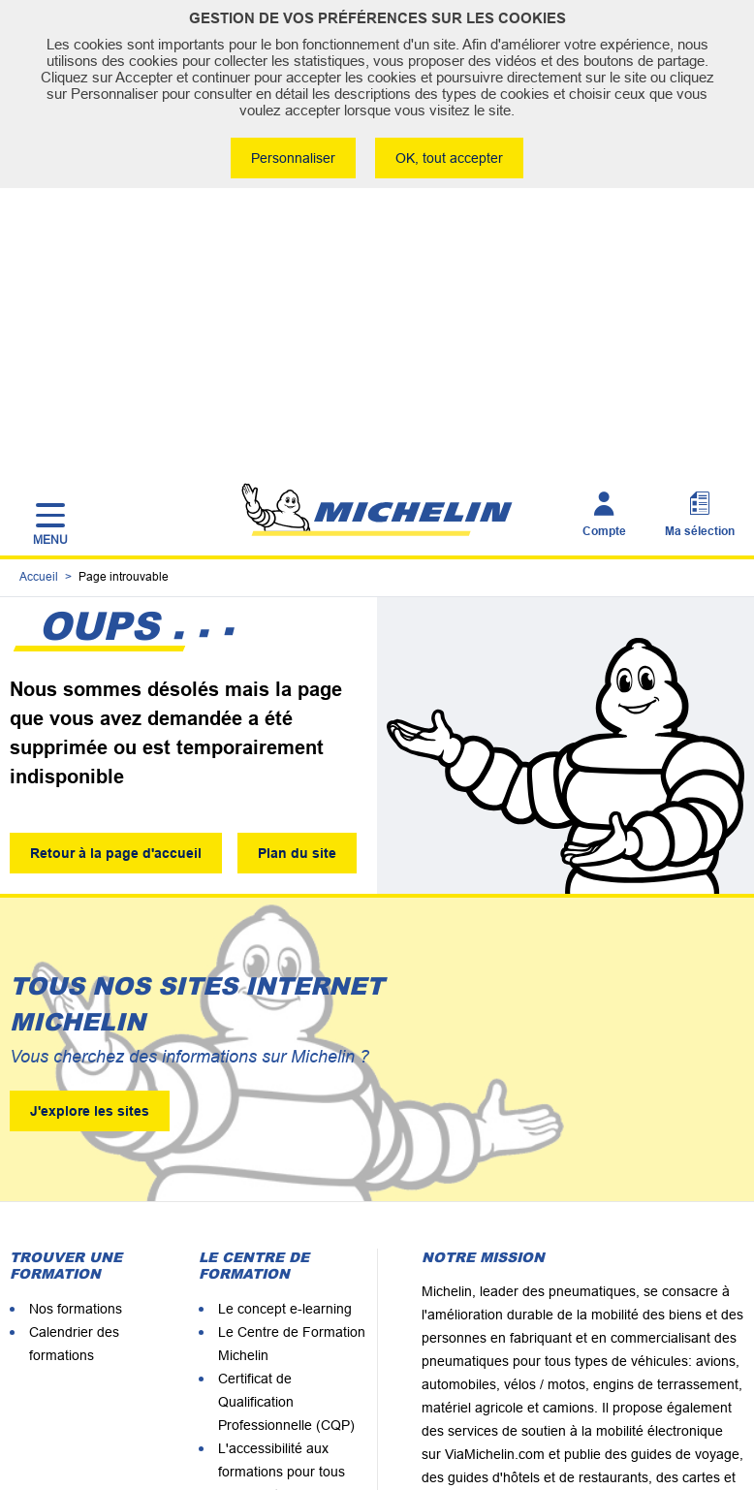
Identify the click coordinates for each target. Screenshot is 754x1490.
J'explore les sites (89, 851)
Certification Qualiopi (281, 1305)
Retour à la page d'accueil (116, 590)
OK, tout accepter (451, 158)
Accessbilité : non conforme (518, 1420)
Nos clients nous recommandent (268, 1246)
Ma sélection (700, 256)
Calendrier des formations (74, 1083)
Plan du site (301, 590)
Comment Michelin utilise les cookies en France (411, 1390)
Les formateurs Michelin (291, 1281)
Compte (604, 256)
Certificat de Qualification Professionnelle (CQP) (286, 1142)
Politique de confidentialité (657, 1390)
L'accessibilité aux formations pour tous (281, 1200)
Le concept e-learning (285, 1049)
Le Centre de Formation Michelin (291, 1083)
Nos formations (75, 1049)
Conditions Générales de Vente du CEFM (287, 1420)
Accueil (38, 309)
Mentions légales (190, 1390)
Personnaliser (291, 158)
